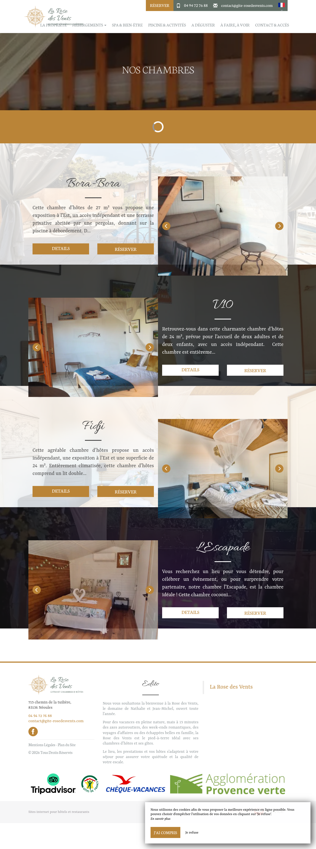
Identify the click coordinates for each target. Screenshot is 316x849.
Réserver (159, 5)
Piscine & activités (167, 25)
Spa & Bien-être (127, 25)
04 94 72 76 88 (196, 5)
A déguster (203, 25)
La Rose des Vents (231, 687)
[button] (281, 5)
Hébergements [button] (89, 25)
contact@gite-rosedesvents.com (247, 5)
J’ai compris (165, 832)
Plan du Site (67, 744)
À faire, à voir (235, 25)
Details (60, 248)
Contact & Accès (272, 25)
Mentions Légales (41, 744)
